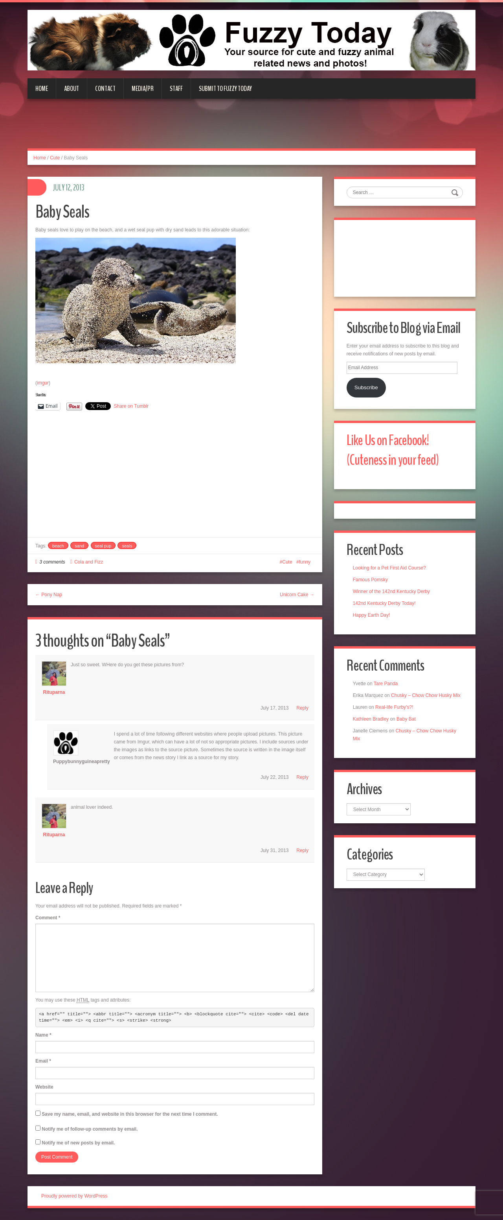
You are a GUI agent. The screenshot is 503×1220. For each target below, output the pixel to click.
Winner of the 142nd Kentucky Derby (392, 595)
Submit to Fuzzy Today (225, 88)
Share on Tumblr (131, 406)
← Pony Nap (48, 594)
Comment (47, 918)
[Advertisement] (251, 128)
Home (41, 88)
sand (79, 545)
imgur (43, 383)
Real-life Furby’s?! (395, 719)
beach (58, 545)
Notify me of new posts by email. (78, 1143)
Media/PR (143, 88)
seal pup (103, 545)
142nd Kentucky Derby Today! (385, 607)
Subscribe (367, 389)
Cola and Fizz (88, 562)
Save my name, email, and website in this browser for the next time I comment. (130, 1114)
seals (127, 545)
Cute (55, 158)
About (71, 88)
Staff (176, 88)
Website (44, 1087)
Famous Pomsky (371, 583)
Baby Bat (407, 731)
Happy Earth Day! (372, 618)
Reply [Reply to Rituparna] (302, 708)
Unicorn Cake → (297, 594)
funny (304, 562)
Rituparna (54, 692)
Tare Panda (387, 688)
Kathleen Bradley (372, 731)
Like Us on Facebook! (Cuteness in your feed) (395, 452)
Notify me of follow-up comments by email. (90, 1129)
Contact (105, 88)
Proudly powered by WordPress (74, 1196)
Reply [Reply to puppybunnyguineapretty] (302, 777)
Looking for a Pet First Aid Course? (390, 571)
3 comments (52, 562)
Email (43, 1061)
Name (43, 1035)
